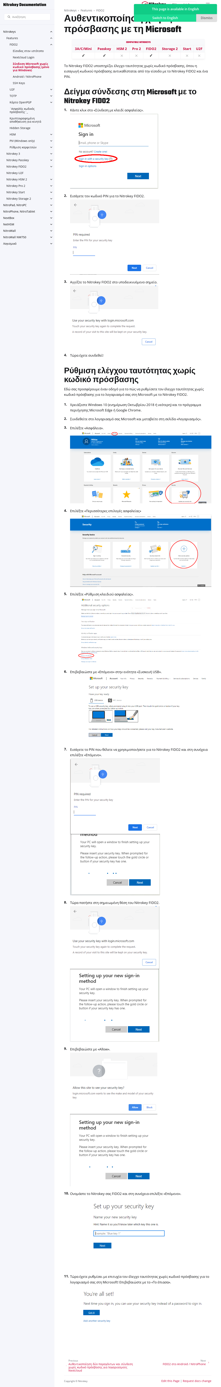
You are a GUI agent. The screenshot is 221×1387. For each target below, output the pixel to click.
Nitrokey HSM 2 (16, 179)
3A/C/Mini (83, 48)
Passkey (104, 48)
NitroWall (9, 231)
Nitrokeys (9, 32)
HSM (13, 134)
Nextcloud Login (23, 57)
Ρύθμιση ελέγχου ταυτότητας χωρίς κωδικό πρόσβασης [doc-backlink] (130, 376)
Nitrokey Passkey (17, 160)
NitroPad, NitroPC (15, 205)
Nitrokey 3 (13, 154)
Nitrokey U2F (14, 173)
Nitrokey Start (15, 192)
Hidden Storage (20, 128)
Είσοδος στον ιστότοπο (28, 51)
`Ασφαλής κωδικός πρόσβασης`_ (22, 110)
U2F (12, 89)
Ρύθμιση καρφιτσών (23, 147)
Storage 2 (170, 48)
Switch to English (165, 18)
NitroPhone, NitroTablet (19, 211)
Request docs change (197, 1381)
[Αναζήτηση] (27, 17)
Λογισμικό (9, 243)
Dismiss (207, 18)
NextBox (8, 218)
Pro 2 (136, 48)
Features (12, 38)
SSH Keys (19, 83)
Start (187, 48)
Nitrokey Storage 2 (18, 198)
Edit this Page (170, 1381)
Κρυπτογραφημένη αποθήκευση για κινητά (25, 119)
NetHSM (8, 224)
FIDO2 (14, 44)
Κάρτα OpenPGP (20, 102)
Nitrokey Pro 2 (15, 186)
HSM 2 (122, 48)
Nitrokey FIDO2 (16, 166)
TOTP (13, 96)
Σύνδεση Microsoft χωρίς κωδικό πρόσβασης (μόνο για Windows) (31, 67)
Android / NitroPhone (27, 76)
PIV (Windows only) (22, 141)
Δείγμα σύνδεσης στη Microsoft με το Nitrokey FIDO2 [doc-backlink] (130, 97)
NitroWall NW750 (14, 237)
